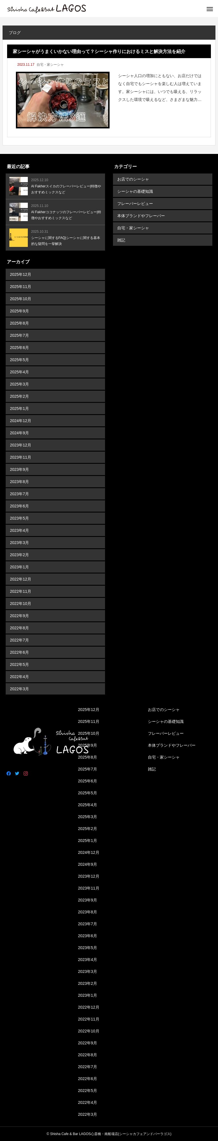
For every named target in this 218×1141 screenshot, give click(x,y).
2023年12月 (20, 445)
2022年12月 (20, 579)
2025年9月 (19, 311)
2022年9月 (19, 615)
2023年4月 (19, 530)
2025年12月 (20, 274)
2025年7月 (19, 335)
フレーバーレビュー (135, 203)
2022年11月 (20, 591)
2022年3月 (19, 689)
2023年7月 (19, 494)
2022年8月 (19, 628)
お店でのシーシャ (133, 179)
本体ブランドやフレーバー (141, 215)
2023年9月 (19, 469)
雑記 (121, 240)
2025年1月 (19, 408)
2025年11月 (20, 286)
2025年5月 (19, 359)
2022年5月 (19, 664)
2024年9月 (19, 433)
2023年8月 (19, 481)
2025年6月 (19, 347)
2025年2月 (19, 396)
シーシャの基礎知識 (135, 191)
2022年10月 (20, 603)
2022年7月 (19, 640)
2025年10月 (20, 299)
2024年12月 (20, 420)
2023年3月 (19, 542)
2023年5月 (19, 518)
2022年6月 (19, 652)
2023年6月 (19, 506)
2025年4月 (19, 372)
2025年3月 (19, 384)
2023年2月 (19, 554)
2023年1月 (19, 567)
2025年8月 (19, 323)
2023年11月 (20, 457)
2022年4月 (19, 676)
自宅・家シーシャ (50, 65)
